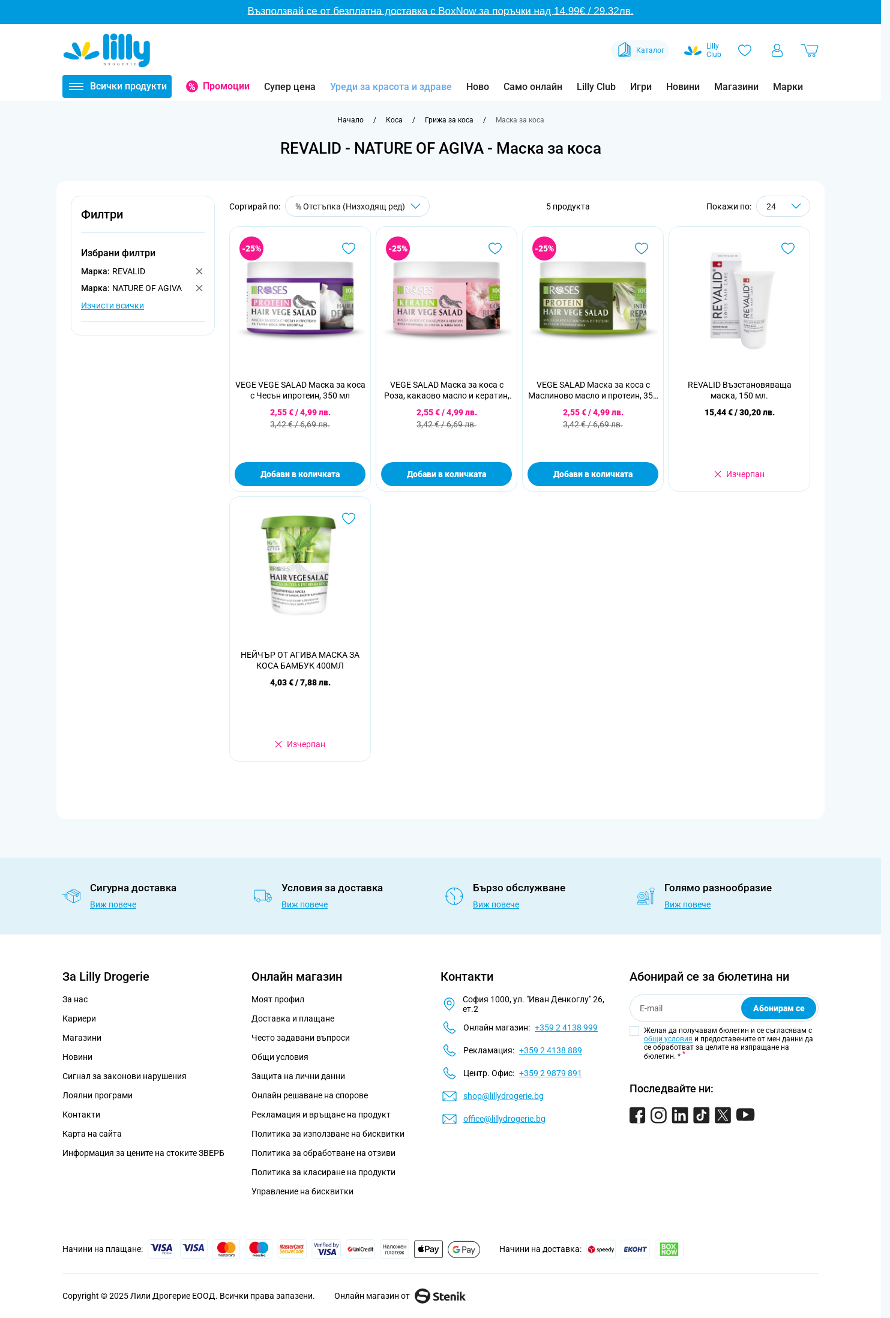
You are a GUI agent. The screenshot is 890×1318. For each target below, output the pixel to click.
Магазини (736, 86)
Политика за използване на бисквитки (327, 1134)
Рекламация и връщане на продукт (321, 1114)
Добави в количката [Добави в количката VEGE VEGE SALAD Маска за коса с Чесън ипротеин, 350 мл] (300, 474)
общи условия (668, 1039)
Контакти (81, 1114)
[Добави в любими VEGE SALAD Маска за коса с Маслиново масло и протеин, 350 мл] (642, 248)
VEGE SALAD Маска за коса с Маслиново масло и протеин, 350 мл (593, 390)
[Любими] (745, 50)
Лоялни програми (97, 1095)
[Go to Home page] (106, 50)
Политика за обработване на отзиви (323, 1153)
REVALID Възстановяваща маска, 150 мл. (740, 390)
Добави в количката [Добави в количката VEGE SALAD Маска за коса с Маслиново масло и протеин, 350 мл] (593, 474)
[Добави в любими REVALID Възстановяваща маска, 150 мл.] (788, 248)
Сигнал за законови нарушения (124, 1076)
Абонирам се (779, 1008)
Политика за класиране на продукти (323, 1172)
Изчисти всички (112, 305)
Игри (641, 86)
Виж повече (113, 904)
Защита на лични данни (298, 1076)
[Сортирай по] (357, 206)
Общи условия (279, 1057)
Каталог (640, 50)
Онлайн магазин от (400, 1296)
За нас (75, 999)
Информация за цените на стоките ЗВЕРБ (143, 1153)
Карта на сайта (92, 1134)
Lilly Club (596, 86)
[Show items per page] (783, 206)
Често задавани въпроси (300, 1038)
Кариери (79, 1018)
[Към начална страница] (350, 120)
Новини (683, 86)
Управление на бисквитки (302, 1191)
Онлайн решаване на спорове (309, 1095)
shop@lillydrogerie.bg (503, 1096)
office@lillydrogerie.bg (504, 1119)
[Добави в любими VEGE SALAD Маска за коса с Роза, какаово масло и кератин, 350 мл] (495, 248)
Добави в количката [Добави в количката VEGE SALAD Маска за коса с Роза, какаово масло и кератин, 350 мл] (446, 474)
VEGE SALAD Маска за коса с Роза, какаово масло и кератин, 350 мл (447, 390)
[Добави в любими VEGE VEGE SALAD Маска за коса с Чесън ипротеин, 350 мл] (349, 248)
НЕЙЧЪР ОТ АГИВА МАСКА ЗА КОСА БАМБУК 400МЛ (300, 660)
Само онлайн (533, 86)
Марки (788, 86)
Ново (477, 86)
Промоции (226, 86)
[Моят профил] (777, 50)
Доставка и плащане (292, 1018)
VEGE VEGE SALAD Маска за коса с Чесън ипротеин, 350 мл (300, 390)
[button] (143, 221)
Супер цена (290, 86)
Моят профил (277, 999)
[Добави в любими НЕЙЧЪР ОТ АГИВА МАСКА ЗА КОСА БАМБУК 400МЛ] (349, 519)
